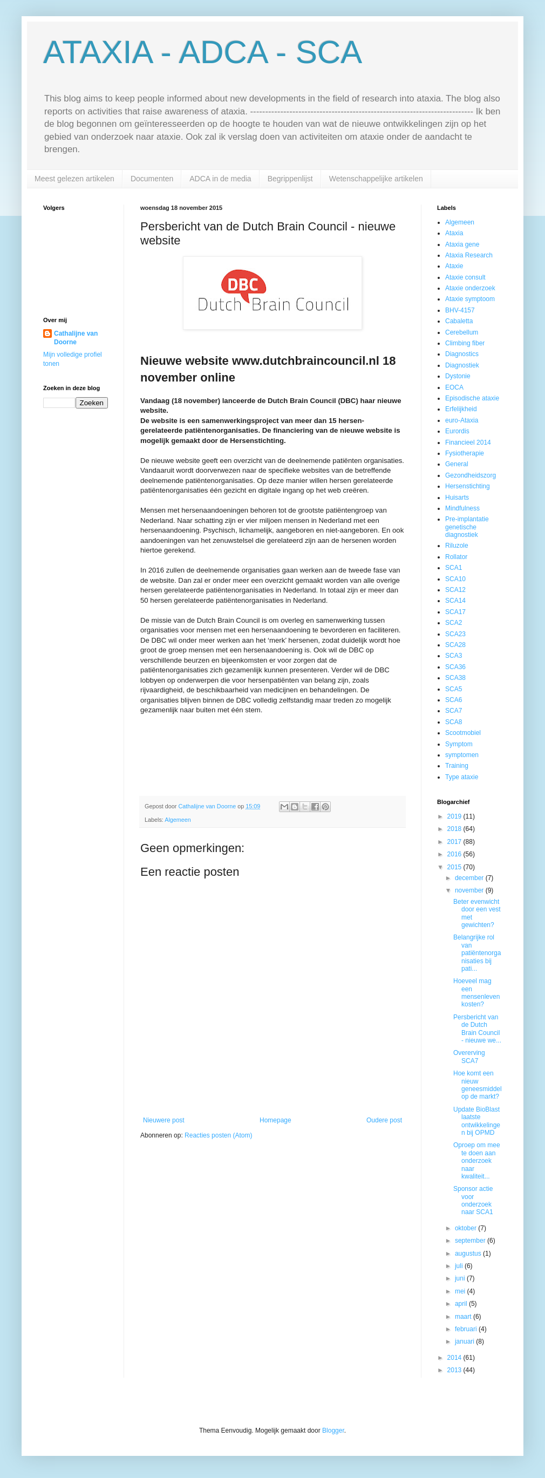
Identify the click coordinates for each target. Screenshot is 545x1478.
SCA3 (453, 655)
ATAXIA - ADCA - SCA (202, 52)
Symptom (459, 744)
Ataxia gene (462, 244)
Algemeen (178, 819)
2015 (455, 867)
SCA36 (455, 667)
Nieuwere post (164, 1120)
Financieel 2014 (468, 442)
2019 (455, 816)
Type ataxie (461, 777)
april (462, 1303)
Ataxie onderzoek (470, 288)
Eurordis (457, 431)
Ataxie (454, 266)
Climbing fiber (465, 343)
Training (456, 765)
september (471, 1240)
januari (465, 1341)
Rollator (456, 557)
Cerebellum (461, 332)
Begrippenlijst (290, 178)
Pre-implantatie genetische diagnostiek (467, 527)
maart (464, 1316)
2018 (455, 829)
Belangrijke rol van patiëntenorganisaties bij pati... (477, 953)
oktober (466, 1228)
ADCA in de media (220, 178)
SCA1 (453, 567)
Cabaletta (459, 321)
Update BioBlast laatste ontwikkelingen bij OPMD (476, 1121)
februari (467, 1329)
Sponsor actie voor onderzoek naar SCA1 (473, 1200)
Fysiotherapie (464, 453)
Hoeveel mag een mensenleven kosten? (476, 992)
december (470, 878)
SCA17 (455, 612)
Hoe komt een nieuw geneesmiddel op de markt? (477, 1085)
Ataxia (454, 233)
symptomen (462, 755)
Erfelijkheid (461, 409)
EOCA (454, 387)
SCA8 (453, 722)
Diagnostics (462, 354)
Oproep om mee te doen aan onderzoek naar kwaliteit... (476, 1160)
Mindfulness (462, 508)
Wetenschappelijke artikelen (376, 178)
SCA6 (453, 700)
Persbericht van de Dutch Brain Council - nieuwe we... (477, 1028)
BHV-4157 (460, 310)
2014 (455, 1357)
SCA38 (455, 678)
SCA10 (455, 579)
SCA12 (455, 590)
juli (460, 1266)
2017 (455, 842)
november (470, 890)
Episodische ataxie (472, 398)
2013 (455, 1370)
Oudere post (384, 1120)
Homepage (275, 1120)
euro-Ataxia (461, 420)
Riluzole (456, 545)
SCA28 (455, 645)
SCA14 (455, 600)
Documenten (152, 178)
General (456, 464)
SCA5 (453, 689)
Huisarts (457, 497)
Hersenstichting (467, 486)
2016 (455, 854)
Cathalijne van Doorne (76, 338)
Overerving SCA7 (469, 1056)
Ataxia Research (469, 255)
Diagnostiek (462, 365)
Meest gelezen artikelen (74, 178)
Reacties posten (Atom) (218, 1135)
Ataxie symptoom (470, 299)
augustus (469, 1253)
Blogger (333, 1430)
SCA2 (453, 622)
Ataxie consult (465, 277)
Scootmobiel (463, 733)
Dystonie (458, 376)
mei (461, 1291)
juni (461, 1278)
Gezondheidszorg (470, 475)
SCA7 (453, 710)
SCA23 (455, 634)
